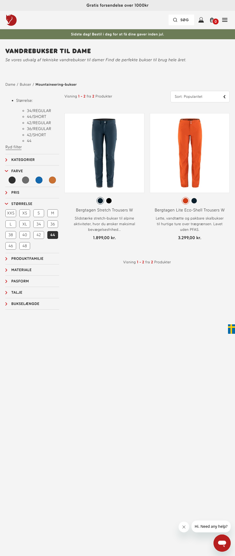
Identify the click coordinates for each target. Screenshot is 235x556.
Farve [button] (17, 171)
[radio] (100, 201)
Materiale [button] (21, 270)
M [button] (52, 213)
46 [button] (10, 245)
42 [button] (39, 234)
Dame (10, 84)
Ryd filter (13, 147)
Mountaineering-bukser (56, 84)
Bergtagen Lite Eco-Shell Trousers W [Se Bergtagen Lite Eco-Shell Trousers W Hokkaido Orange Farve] (190, 210)
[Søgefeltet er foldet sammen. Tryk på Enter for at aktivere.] (181, 20)
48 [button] (24, 245)
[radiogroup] (104, 201)
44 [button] (52, 234)
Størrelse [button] (21, 204)
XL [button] (24, 224)
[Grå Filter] (25, 180)
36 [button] (53, 224)
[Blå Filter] (39, 180)
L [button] (11, 224)
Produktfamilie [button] (27, 258)
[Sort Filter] (12, 180)
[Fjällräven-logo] (22, 20)
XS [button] (24, 213)
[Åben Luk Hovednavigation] (225, 20)
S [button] (39, 213)
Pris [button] (15, 192)
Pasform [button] (20, 281)
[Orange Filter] (52, 180)
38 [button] (10, 234)
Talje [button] (16, 292)
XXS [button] (11, 213)
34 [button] (39, 224)
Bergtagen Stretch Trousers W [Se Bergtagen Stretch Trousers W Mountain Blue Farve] (104, 210)
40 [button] (24, 234)
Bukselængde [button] (25, 304)
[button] (213, 20)
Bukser (25, 84)
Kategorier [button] (23, 159)
